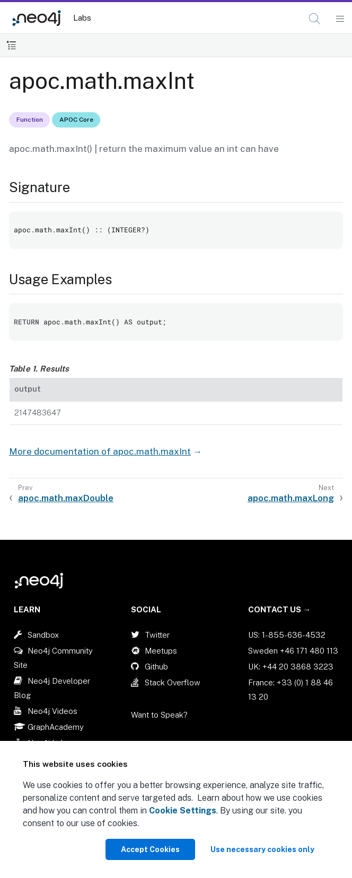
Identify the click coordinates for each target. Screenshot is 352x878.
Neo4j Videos (52, 711)
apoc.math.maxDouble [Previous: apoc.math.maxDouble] (65, 498)
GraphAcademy (56, 726)
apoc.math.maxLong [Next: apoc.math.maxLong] (291, 498)
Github (156, 666)
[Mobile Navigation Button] (339, 19)
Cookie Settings (182, 810)
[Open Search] (315, 19)
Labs (82, 17)
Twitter (157, 634)
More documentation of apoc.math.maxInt (100, 451)
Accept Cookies (150, 849)
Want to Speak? (159, 714)
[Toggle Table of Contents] (11, 45)
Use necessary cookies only (262, 849)
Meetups (161, 650)
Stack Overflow (172, 682)
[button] (315, 19)
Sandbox (43, 634)
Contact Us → (279, 609)
